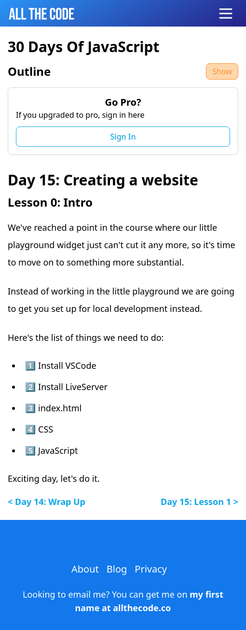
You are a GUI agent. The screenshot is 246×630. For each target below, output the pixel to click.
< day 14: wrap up (46, 501)
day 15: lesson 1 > (199, 501)
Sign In (123, 136)
